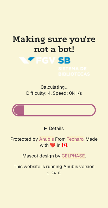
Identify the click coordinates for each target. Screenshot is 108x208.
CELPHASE (73, 156)
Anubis (46, 139)
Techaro (75, 139)
